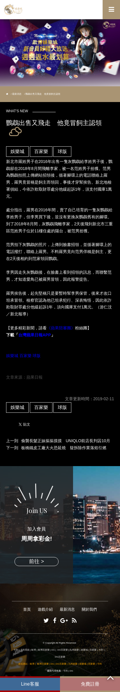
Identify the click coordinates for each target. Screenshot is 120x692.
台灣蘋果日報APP (34, 335)
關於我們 (89, 609)
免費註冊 (90, 684)
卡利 (16, 650)
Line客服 (30, 684)
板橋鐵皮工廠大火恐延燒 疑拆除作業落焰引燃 (63, 447)
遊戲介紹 (45, 609)
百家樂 (41, 151)
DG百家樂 (62, 650)
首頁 (27, 609)
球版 (62, 151)
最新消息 (16, 94)
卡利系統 (25, 650)
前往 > (36, 561)
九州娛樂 (74, 650)
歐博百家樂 (44, 650)
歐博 (33, 650)
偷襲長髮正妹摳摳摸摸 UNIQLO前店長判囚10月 (65, 440)
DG (53, 650)
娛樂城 (17, 151)
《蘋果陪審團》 (61, 328)
